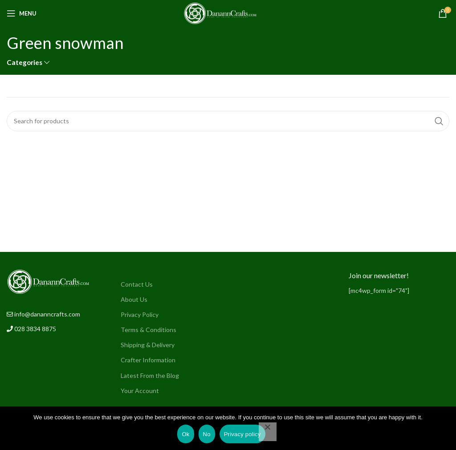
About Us (134, 299)
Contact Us (137, 284)
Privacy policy (242, 434)
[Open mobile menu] (21, 13)
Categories (24, 62)
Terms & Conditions (148, 329)
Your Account (140, 390)
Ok (185, 434)
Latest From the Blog (150, 375)
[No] (268, 431)
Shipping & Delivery (148, 345)
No (207, 434)
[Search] (228, 121)
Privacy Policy (140, 314)
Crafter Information (148, 360)
